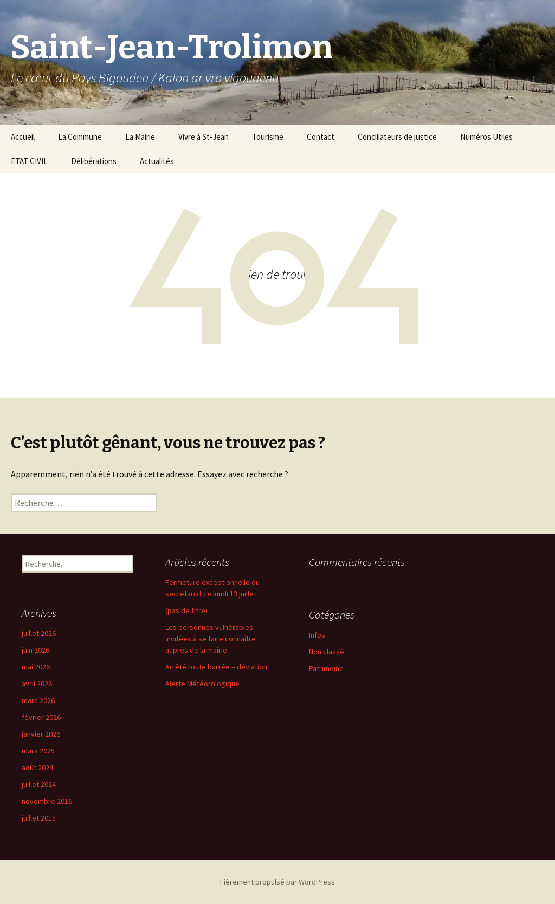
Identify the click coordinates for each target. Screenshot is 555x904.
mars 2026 (38, 700)
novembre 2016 (47, 801)
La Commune (80, 137)
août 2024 (37, 767)
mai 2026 (36, 667)
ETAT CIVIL (29, 161)
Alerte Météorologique (202, 683)
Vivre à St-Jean (203, 137)
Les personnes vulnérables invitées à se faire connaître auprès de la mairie (210, 638)
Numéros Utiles (486, 137)
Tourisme (267, 137)
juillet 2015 (39, 818)
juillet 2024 (39, 784)
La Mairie (140, 137)
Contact (320, 137)
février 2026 (41, 717)
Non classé (326, 651)
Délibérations (94, 161)
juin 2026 (35, 650)
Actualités (157, 161)
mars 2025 (38, 751)
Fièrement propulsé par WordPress (277, 882)
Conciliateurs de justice (397, 137)
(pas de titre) (186, 610)
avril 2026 (37, 683)
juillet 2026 (39, 633)
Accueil (23, 137)
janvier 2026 (41, 734)
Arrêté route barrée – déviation (216, 667)
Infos (317, 635)
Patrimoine (326, 668)
